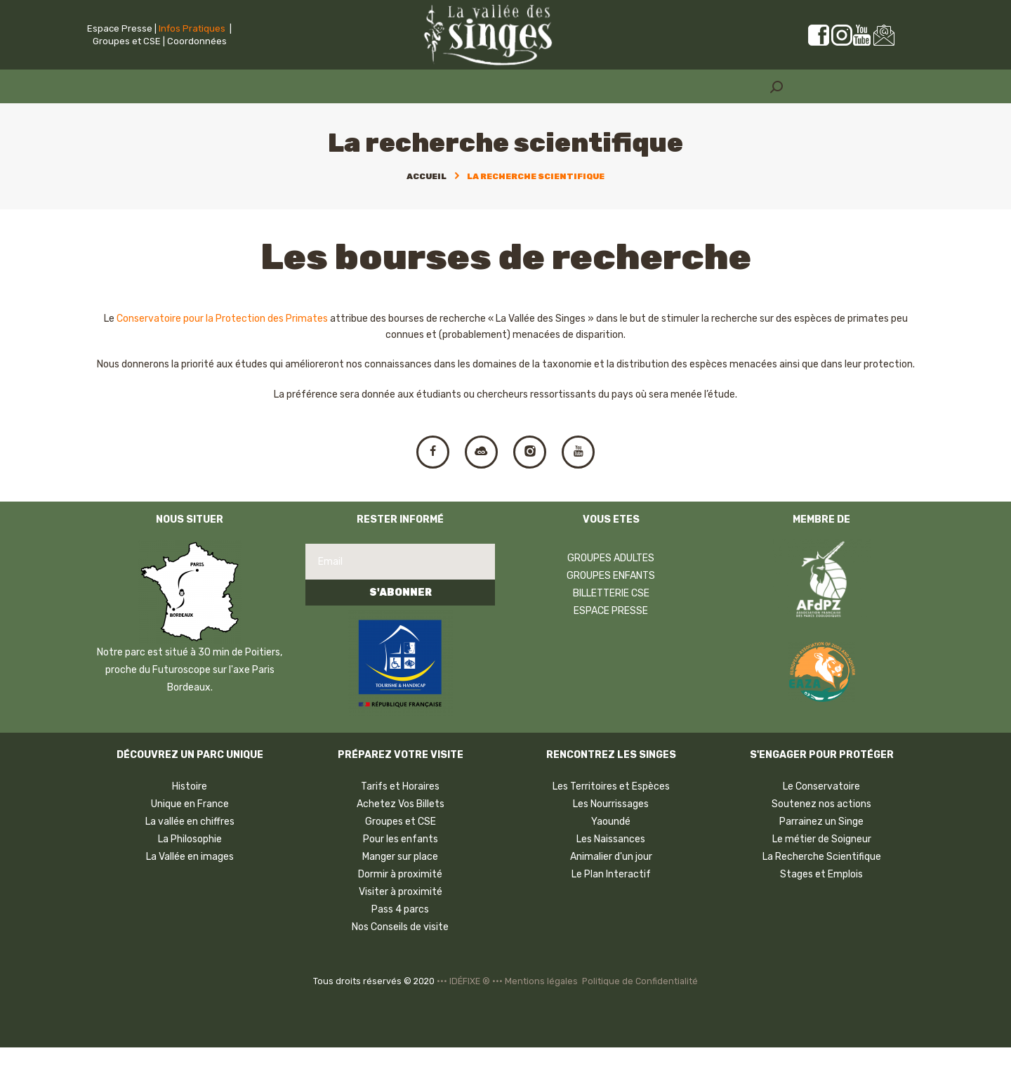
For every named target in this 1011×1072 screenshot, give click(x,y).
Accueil (427, 176)
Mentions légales (541, 1006)
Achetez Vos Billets (400, 829)
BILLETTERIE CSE (611, 618)
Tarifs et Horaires (400, 811)
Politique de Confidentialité (640, 1006)
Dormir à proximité (400, 899)
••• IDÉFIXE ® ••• (470, 1006)
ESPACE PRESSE (611, 635)
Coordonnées (197, 41)
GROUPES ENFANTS (611, 600)
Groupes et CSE (127, 41)
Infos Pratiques (192, 28)
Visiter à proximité (400, 916)
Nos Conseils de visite (400, 951)
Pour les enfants (400, 864)
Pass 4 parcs (400, 934)
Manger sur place (400, 881)
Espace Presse (119, 28)
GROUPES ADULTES (610, 583)
